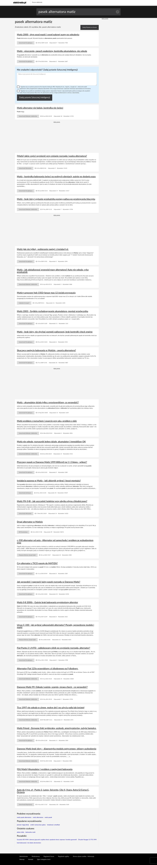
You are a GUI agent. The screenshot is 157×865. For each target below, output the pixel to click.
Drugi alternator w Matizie (30, 522)
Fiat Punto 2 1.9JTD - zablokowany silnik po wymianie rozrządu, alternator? (53, 648)
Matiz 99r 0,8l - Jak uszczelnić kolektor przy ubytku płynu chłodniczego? (52, 501)
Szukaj (117, 12)
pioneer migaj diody (23, 825)
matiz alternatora (38, 817)
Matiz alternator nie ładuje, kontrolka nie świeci (40, 108)
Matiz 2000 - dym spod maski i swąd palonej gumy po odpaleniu (48, 35)
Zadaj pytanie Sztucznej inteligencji (34, 98)
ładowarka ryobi (30, 832)
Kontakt (30, 859)
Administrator (23, 856)
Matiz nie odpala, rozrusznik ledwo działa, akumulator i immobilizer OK (51, 442)
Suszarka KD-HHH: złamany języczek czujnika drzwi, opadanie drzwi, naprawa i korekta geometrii (47, 839)
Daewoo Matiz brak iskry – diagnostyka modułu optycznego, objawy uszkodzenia (56, 749)
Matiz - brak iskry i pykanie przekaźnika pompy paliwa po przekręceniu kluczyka (56, 199)
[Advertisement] (57, 137)
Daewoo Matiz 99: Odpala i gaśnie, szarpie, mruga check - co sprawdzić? (52, 687)
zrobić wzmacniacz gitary (38, 825)
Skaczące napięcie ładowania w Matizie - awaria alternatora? (46, 350)
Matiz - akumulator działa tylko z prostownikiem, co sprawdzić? (48, 402)
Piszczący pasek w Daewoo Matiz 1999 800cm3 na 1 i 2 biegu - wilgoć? (52, 462)
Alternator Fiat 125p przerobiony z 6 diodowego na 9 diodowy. (47, 668)
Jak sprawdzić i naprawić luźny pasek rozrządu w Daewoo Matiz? (48, 582)
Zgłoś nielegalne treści (43, 859)
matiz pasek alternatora (24, 817)
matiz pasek (48, 817)
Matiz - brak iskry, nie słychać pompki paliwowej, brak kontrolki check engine (55, 332)
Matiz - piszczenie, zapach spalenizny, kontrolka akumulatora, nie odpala (52, 51)
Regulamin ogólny (63, 856)
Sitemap (21, 859)
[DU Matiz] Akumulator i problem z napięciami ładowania (44, 769)
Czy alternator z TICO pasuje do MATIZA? (37, 563)
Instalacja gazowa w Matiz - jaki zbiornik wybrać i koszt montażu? (49, 481)
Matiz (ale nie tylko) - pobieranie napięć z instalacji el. (42, 249)
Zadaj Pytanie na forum (89, 27)
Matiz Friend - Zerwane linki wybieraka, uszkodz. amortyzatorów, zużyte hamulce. (56, 728)
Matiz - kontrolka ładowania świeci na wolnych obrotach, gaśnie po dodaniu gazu (56, 176)
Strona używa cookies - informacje (83, 856)
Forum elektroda (37, 2)
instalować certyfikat (53, 825)
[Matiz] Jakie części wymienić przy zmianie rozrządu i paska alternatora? (52, 156)
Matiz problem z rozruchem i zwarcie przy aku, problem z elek (47, 421)
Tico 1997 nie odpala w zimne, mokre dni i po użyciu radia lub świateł (50, 708)
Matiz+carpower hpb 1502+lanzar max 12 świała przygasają (46, 293)
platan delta (20, 832)
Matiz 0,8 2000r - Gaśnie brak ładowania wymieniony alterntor (47, 602)
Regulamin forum (49, 856)
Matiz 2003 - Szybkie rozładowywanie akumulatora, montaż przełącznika (52, 311)
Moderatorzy (36, 856)
